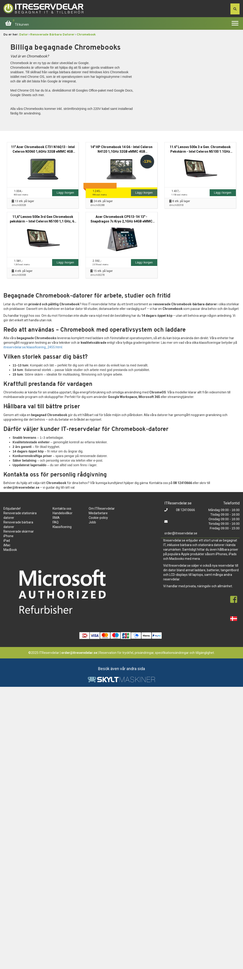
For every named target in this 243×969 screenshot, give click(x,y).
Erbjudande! (12, 508)
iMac (6, 545)
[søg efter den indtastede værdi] (235, 8)
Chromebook (86, 35)
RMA (56, 518)
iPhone (8, 536)
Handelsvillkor (62, 513)
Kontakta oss (62, 508)
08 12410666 (185, 510)
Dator (23, 35)
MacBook (10, 550)
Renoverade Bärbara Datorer (52, 35)
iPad (6, 540)
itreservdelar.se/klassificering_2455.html (32, 347)
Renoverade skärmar (18, 531)
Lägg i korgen (65, 192)
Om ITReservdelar (102, 508)
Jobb (92, 522)
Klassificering (62, 527)
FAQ (56, 522)
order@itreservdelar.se (180, 533)
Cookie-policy (98, 518)
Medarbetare (98, 513)
